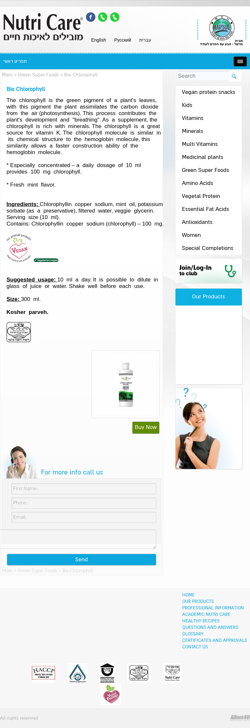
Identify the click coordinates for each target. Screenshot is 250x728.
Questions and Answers (210, 628)
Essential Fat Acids (205, 209)
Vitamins (192, 118)
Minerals (192, 131)
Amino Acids (197, 183)
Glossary (192, 634)
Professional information (213, 608)
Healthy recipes (201, 621)
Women (191, 235)
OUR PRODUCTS (198, 602)
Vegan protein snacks (208, 92)
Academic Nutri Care (206, 615)
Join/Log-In (195, 270)
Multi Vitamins (200, 144)
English (98, 40)
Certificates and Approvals (214, 641)
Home (188, 595)
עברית (145, 40)
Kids (187, 105)
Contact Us (195, 647)
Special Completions (207, 248)
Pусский (122, 40)
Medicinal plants (202, 157)
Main (7, 75)
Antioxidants (197, 222)
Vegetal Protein (201, 196)
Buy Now (146, 427)
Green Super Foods (38, 75)
